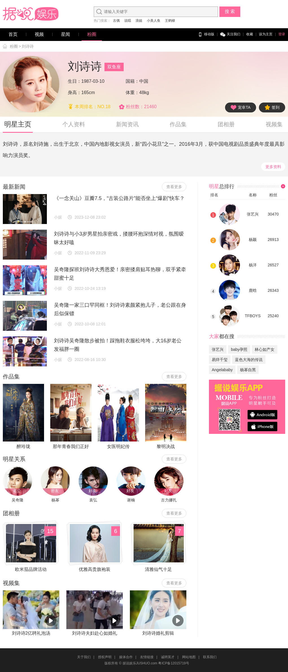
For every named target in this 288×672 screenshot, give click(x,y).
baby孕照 (239, 349)
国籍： (132, 81)
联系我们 (210, 657)
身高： (74, 92)
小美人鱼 (153, 21)
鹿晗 (253, 290)
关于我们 (84, 657)
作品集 (178, 124)
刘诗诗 (28, 46)
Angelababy (222, 369)
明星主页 (17, 124)
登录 (281, 34)
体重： (132, 92)
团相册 (226, 124)
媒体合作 (126, 657)
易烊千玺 (220, 359)
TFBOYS (253, 316)
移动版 (206, 34)
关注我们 (230, 34)
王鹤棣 (170, 21)
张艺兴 (253, 214)
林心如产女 (264, 349)
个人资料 (73, 124)
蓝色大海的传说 (249, 359)
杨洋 (253, 265)
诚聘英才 (167, 657)
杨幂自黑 (248, 369)
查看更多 (174, 186)
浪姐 (139, 21)
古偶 (116, 21)
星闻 (65, 34)
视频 (39, 34)
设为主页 (265, 34)
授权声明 (105, 657)
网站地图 (189, 657)
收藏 (249, 34)
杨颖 (253, 239)
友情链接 (147, 657)
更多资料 (273, 166)
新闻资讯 (127, 124)
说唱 (127, 21)
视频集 (274, 124)
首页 (13, 34)
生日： (74, 81)
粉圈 (91, 34)
